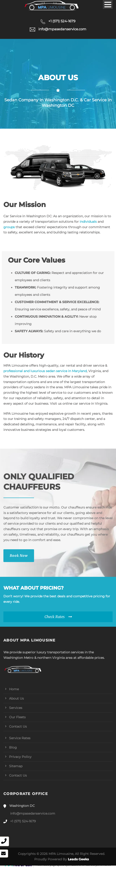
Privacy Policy (20, 757)
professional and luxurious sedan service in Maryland (45, 371)
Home (14, 689)
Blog (13, 747)
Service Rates (19, 738)
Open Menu (108, 4)
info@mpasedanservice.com (32, 813)
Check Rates (54, 616)
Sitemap (15, 766)
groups (9, 227)
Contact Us (18, 726)
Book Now (19, 555)
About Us (16, 698)
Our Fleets (17, 717)
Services (15, 708)
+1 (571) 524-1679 (23, 821)
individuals (88, 222)
